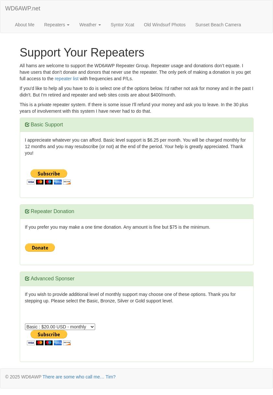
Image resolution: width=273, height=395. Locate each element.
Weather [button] (90, 24)
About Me (24, 24)
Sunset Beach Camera (218, 24)
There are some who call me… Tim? (79, 376)
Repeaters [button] (56, 24)
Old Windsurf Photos (164, 24)
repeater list (67, 78)
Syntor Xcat (122, 24)
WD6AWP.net (22, 8)
